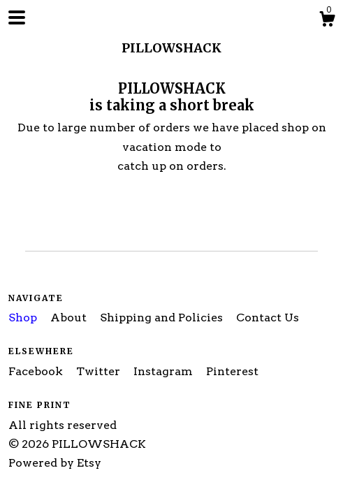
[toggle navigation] (16, 17)
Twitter (99, 371)
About (69, 317)
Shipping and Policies (163, 317)
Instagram (164, 371)
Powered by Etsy (54, 462)
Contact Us (267, 317)
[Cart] (327, 20)
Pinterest (232, 371)
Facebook (37, 371)
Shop (24, 317)
